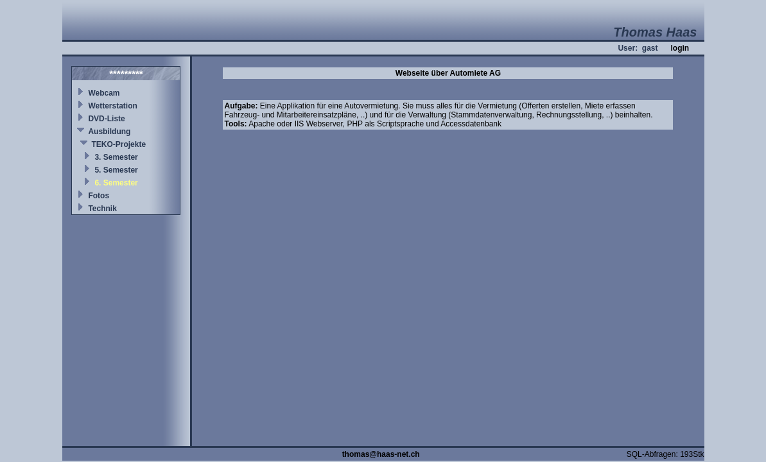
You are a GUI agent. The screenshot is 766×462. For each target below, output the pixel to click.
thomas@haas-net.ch (381, 454)
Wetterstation (112, 105)
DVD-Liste (106, 118)
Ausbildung (109, 131)
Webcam (103, 93)
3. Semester (115, 157)
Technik (102, 208)
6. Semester (115, 182)
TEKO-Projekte (118, 144)
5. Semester (115, 170)
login (679, 48)
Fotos (98, 195)
